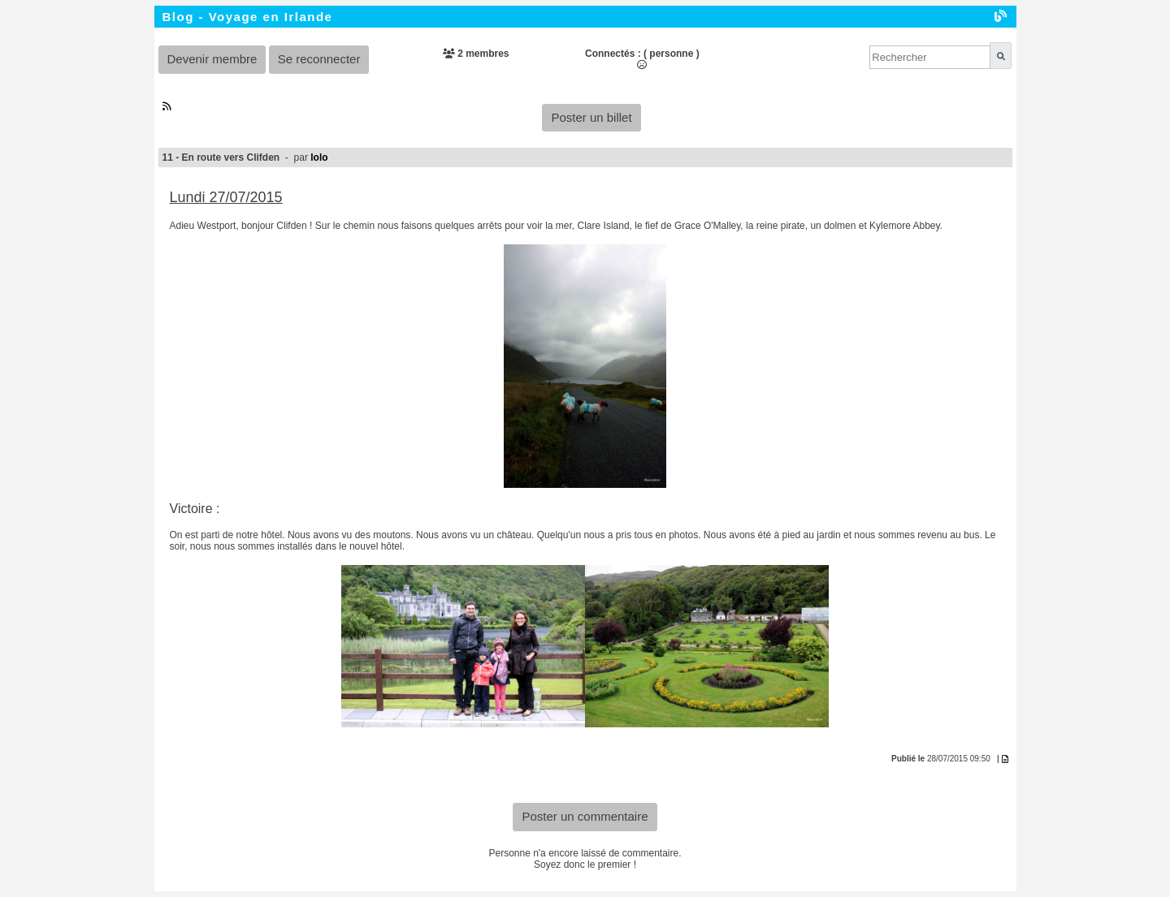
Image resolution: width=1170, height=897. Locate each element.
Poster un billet (591, 117)
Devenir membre (212, 59)
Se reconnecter (319, 59)
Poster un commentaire (585, 816)
